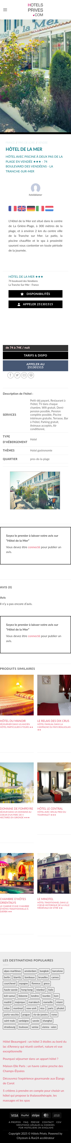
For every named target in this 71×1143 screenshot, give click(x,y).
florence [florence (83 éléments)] (35, 983)
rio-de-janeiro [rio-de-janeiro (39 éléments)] (40, 1014)
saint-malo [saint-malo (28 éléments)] (9, 1020)
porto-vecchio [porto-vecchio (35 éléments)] (11, 1014)
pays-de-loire (26, 142)
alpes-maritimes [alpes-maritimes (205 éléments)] (12, 971)
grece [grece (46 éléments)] (47, 983)
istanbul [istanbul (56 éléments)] (40, 989)
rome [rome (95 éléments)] (54, 1014)
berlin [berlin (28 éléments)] (7, 977)
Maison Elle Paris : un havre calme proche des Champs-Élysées (33, 1068)
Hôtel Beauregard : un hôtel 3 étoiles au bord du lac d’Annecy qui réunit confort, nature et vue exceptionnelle (34, 1046)
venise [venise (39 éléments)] (35, 1027)
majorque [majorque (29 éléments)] (20, 1002)
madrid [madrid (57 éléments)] (7, 1002)
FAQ (25, 1122)
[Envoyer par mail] (24, 375)
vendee (43, 142)
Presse (35, 1122)
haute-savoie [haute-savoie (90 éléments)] (11, 989)
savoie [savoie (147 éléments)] (35, 1020)
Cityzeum (22, 1138)
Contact (48, 1122)
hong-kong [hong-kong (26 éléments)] (27, 989)
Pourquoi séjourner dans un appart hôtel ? (30, 1058)
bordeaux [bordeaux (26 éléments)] (30, 977)
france (10, 142)
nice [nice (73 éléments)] (42, 1008)
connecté (34, 547)
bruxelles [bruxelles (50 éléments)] (43, 977)
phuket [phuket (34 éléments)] (60, 1008)
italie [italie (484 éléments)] (50, 989)
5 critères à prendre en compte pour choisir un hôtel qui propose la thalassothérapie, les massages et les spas (33, 1095)
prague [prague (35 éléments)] (26, 1014)
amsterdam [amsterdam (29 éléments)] (30, 971)
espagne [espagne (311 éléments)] (23, 983)
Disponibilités (35, 294)
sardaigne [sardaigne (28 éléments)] (24, 1020)
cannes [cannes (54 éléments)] (55, 977)
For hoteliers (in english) (36, 1127)
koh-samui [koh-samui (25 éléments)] (9, 995)
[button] (5, 9)
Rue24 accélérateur (42, 1138)
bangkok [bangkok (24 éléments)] (44, 971)
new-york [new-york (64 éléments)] (31, 1008)
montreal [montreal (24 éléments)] (18, 1008)
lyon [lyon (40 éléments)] (56, 995)
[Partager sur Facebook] (10, 375)
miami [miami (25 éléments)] (59, 1002)
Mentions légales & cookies (35, 1125)
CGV (58, 1122)
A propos (15, 1122)
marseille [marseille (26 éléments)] (48, 1002)
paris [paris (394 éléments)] (50, 1008)
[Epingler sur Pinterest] (31, 375)
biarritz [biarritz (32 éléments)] (17, 977)
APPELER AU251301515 (36, 365)
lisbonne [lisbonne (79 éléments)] (23, 995)
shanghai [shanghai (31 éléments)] (47, 1020)
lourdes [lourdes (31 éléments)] (46, 995)
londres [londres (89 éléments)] (35, 995)
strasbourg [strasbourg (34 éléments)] (9, 1027)
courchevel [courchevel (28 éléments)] (10, 983)
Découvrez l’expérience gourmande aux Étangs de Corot (34, 1080)
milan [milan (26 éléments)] (7, 1008)
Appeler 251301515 (35, 304)
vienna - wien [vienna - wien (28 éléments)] (49, 1027)
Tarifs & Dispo (35, 355)
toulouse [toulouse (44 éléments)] (23, 1027)
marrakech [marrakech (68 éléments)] (34, 1002)
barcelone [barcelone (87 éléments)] (57, 971)
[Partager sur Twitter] (17, 375)
